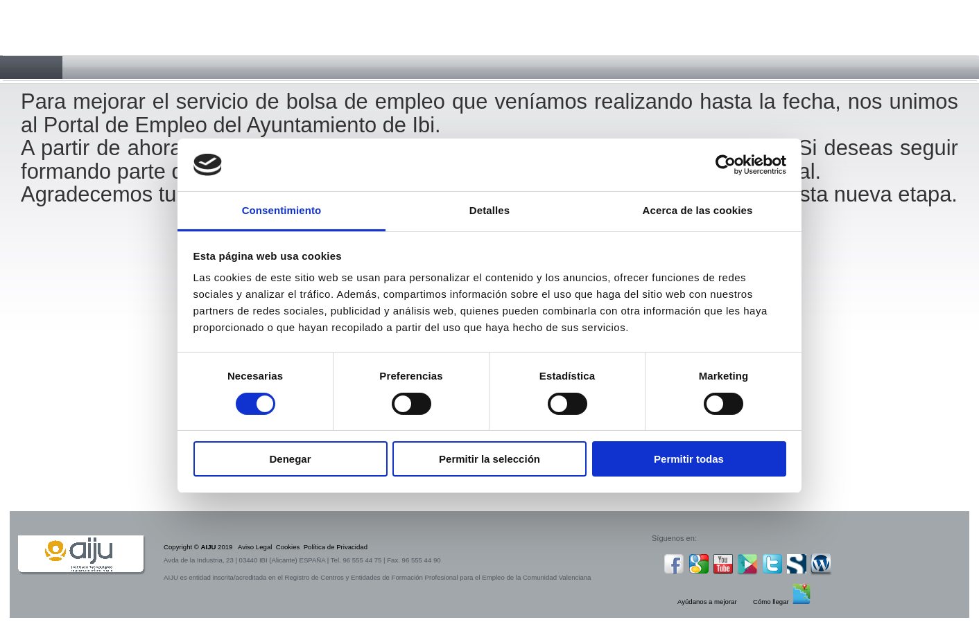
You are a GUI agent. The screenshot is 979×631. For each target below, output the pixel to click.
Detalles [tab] (489, 210)
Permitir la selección (489, 459)
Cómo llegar (771, 601)
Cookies (288, 547)
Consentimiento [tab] (282, 210)
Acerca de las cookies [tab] (698, 210)
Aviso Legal (255, 547)
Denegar (290, 459)
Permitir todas (689, 459)
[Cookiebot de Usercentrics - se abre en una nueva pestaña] (725, 164)
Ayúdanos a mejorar (707, 601)
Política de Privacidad (335, 547)
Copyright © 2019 (201, 547)
